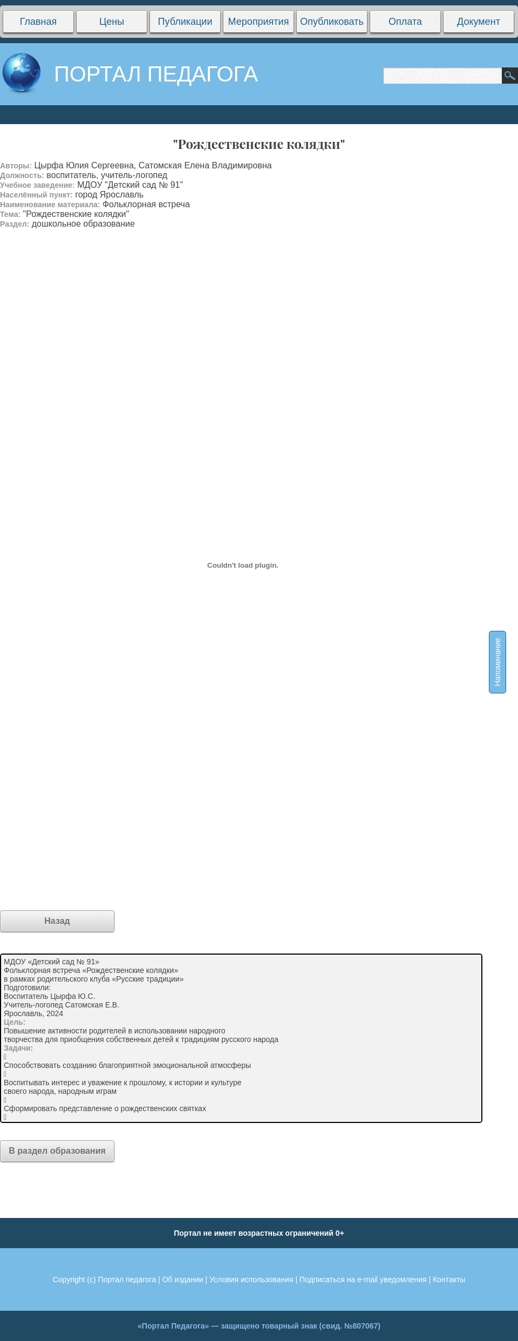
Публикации (185, 21)
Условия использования (251, 1279)
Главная (38, 21)
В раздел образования (57, 1150)
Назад (57, 920)
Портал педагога (127, 1279)
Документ (478, 21)
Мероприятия (258, 21)
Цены (111, 21)
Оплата (405, 21)
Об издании (182, 1279)
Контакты (449, 1279)
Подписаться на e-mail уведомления (363, 1279)
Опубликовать (332, 21)
